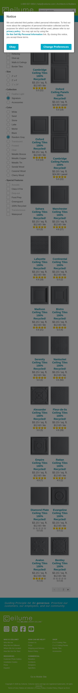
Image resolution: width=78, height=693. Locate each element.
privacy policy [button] (14, 31)
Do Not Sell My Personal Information (25, 34)
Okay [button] (12, 46)
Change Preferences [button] (56, 46)
